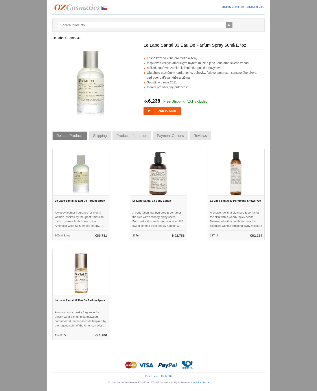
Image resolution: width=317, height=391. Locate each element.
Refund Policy (152, 376)
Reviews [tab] (200, 136)
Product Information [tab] (131, 136)
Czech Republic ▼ (200, 382)
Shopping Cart (255, 6)
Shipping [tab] (100, 136)
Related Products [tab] (69, 136)
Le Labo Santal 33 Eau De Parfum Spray (80, 200)
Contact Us (166, 376)
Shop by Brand (230, 6)
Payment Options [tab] (170, 136)
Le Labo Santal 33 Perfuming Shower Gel (236, 200)
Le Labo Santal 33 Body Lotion (151, 200)
